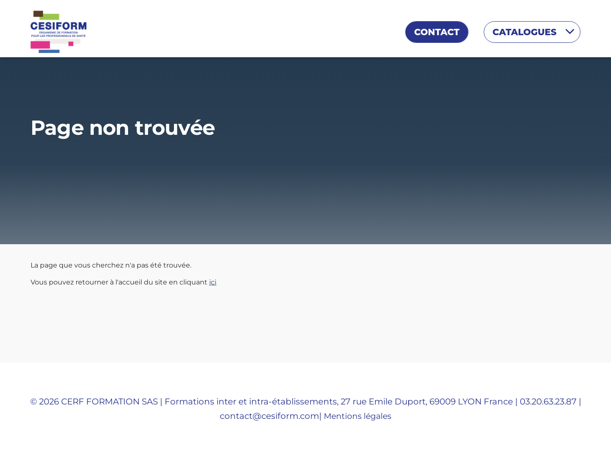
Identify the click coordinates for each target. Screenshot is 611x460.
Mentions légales (357, 416)
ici (212, 282)
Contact (437, 32)
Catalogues (526, 32)
